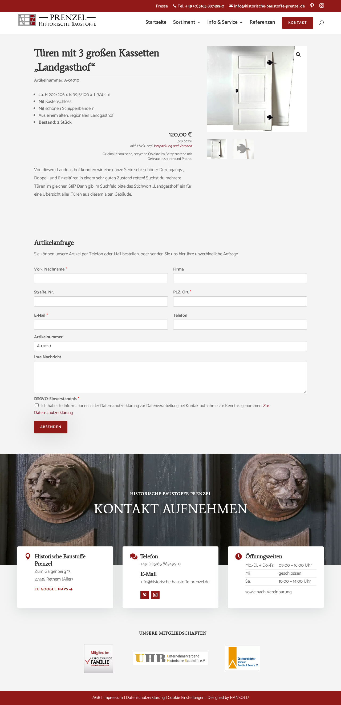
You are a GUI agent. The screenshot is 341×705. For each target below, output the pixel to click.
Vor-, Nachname (50, 269)
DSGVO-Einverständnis (56, 399)
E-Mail (41, 316)
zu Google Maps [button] (51, 589)
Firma (178, 269)
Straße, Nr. (44, 292)
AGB (96, 697)
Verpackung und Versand (172, 146)
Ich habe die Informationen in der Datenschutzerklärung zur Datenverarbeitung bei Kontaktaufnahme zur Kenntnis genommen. (151, 409)
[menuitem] (312, 7)
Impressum (113, 697)
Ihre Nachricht (47, 357)
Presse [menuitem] (162, 7)
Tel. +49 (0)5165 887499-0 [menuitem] (198, 7)
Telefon (180, 316)
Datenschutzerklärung (145, 697)
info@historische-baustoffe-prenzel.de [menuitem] (267, 7)
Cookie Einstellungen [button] (186, 697)
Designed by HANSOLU (228, 697)
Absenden (50, 427)
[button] (298, 54)
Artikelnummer (48, 337)
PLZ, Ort (182, 292)
